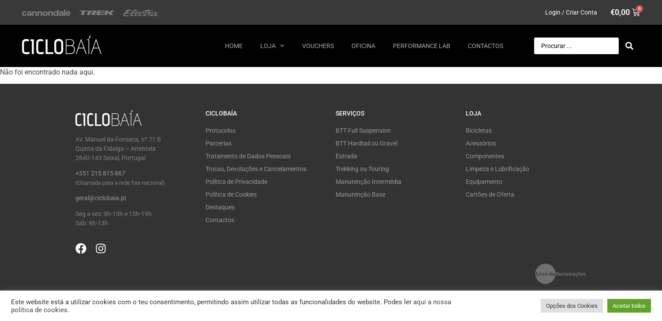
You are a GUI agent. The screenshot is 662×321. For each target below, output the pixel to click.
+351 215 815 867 (100, 173)
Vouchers (318, 45)
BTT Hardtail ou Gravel (366, 143)
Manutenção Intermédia (368, 181)
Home (234, 45)
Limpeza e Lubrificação (497, 168)
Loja (272, 45)
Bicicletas (479, 130)
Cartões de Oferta (490, 194)
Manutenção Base (360, 194)
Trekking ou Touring (362, 168)
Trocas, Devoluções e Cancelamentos (256, 168)
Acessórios (481, 143)
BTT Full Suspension (363, 130)
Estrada (346, 156)
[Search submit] (629, 45)
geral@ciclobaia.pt (101, 198)
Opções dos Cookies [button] (572, 305)
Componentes (485, 156)
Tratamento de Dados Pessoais (248, 156)
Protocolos (221, 130)
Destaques (220, 207)
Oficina (363, 45)
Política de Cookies (231, 194)
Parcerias (219, 143)
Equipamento (484, 181)
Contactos (485, 45)
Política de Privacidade (236, 181)
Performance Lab (421, 45)
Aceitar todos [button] (629, 305)
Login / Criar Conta (571, 12)
